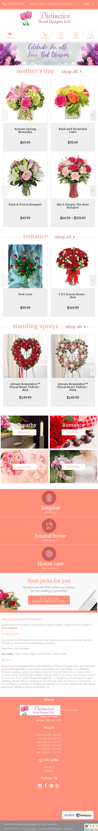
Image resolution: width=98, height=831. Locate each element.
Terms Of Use (11, 828)
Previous (4, 115)
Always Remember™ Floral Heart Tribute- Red (25, 387)
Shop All (70, 71)
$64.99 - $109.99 (73, 218)
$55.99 (73, 142)
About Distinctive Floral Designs (21, 618)
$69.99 (25, 142)
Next (93, 115)
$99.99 (25, 307)
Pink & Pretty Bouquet (25, 204)
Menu (10, 37)
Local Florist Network (50, 828)
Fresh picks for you (49, 585)
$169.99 (73, 307)
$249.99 (25, 397)
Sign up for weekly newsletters (49, 600)
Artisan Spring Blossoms (25, 130)
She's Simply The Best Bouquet (73, 206)
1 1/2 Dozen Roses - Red (73, 296)
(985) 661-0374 (15, 3)
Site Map (68, 828)
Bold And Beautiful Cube (73, 130)
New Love (25, 294)
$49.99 (25, 218)
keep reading (9, 627)
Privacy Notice (29, 828)
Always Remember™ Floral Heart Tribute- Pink (72, 387)
